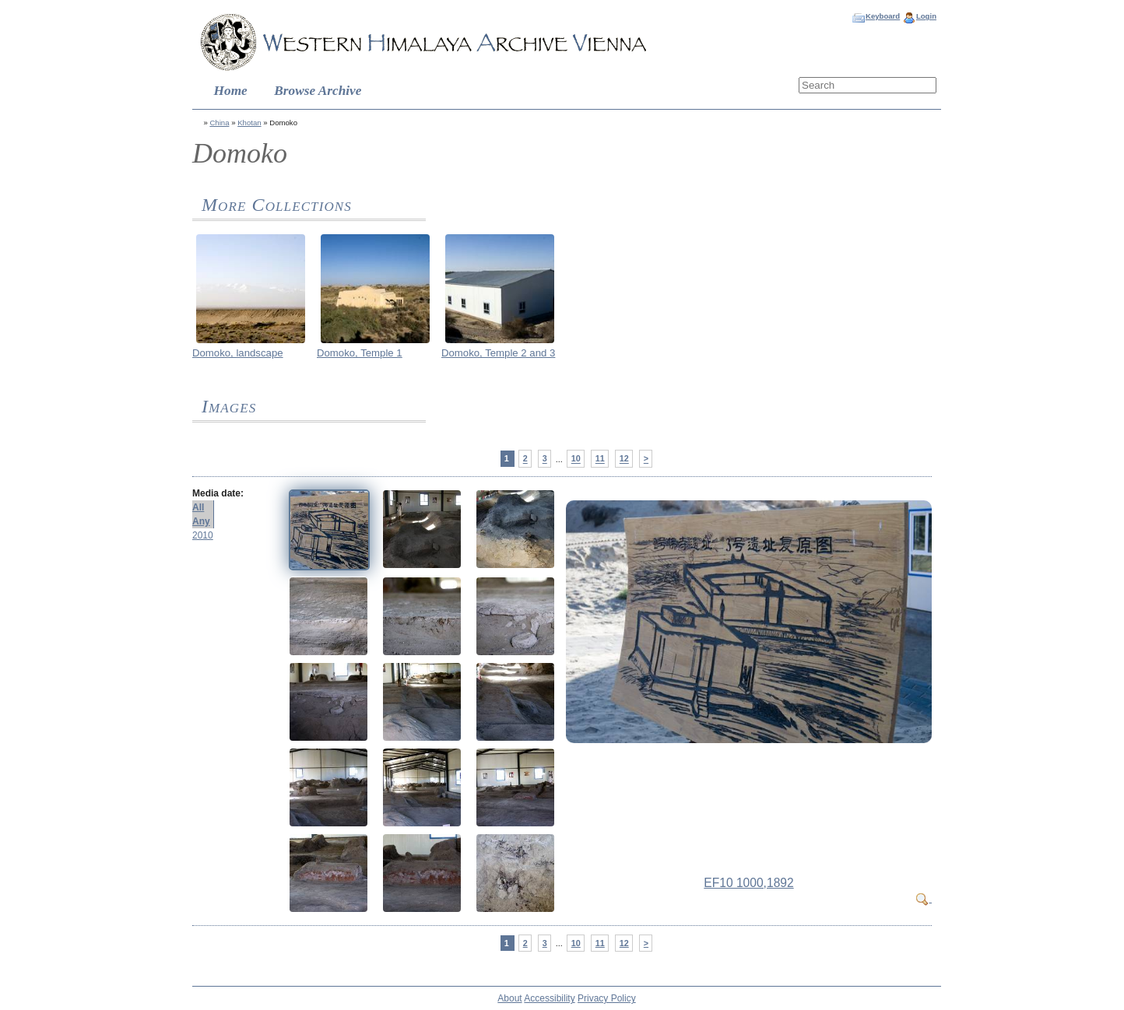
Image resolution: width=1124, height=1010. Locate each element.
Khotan (249, 122)
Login (926, 16)
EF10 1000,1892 (748, 882)
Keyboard (883, 16)
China (219, 122)
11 (600, 459)
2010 (202, 535)
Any (201, 521)
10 (576, 459)
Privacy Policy (607, 998)
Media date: (218, 493)
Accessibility (549, 998)
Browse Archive (317, 90)
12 (624, 459)
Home (231, 90)
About (509, 998)
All (198, 507)
